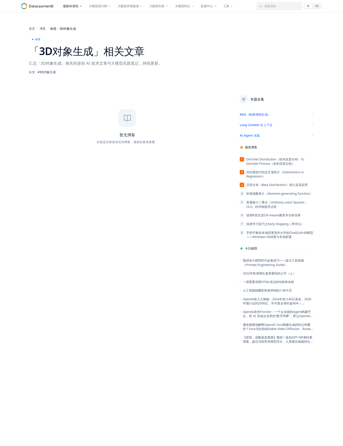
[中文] (308, 6)
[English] (317, 6)
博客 (43, 28)
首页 (32, 28)
